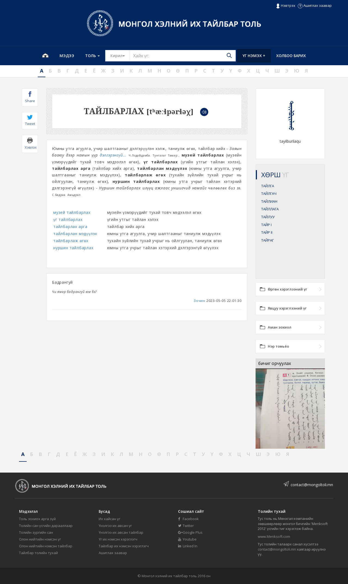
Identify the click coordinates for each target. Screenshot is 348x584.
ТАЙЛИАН (269, 201)
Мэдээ (67, 55)
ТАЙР (266, 224)
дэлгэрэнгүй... (113, 155)
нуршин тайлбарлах (73, 247)
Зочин (199, 300)
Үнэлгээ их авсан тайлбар (121, 532)
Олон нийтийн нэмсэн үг (40, 539)
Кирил (120, 55)
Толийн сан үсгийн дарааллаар (46, 525)
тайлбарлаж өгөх (70, 240)
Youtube (187, 539)
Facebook (188, 518)
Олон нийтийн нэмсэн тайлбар (45, 546)
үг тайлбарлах (67, 219)
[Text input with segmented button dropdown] (183, 55)
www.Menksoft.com (274, 536)
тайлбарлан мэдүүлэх (75, 233)
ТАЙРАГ (267, 240)
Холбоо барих (291, 55)
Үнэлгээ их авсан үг (115, 525)
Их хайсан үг (109, 518)
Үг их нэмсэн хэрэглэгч (118, 539)
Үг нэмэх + (254, 55)
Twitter (186, 525)
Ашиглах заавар (315, 5)
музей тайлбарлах (72, 212)
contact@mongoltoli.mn (312, 484)
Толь (92, 55)
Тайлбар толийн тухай (38, 552)
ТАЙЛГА (267, 185)
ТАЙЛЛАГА (270, 209)
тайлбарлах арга (70, 226)
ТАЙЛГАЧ (268, 193)
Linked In (187, 546)
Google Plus (190, 532)
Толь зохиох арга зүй (37, 518)
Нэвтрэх (285, 5)
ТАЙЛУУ (268, 216)
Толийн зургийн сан (36, 532)
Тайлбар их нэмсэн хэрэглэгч (124, 546)
